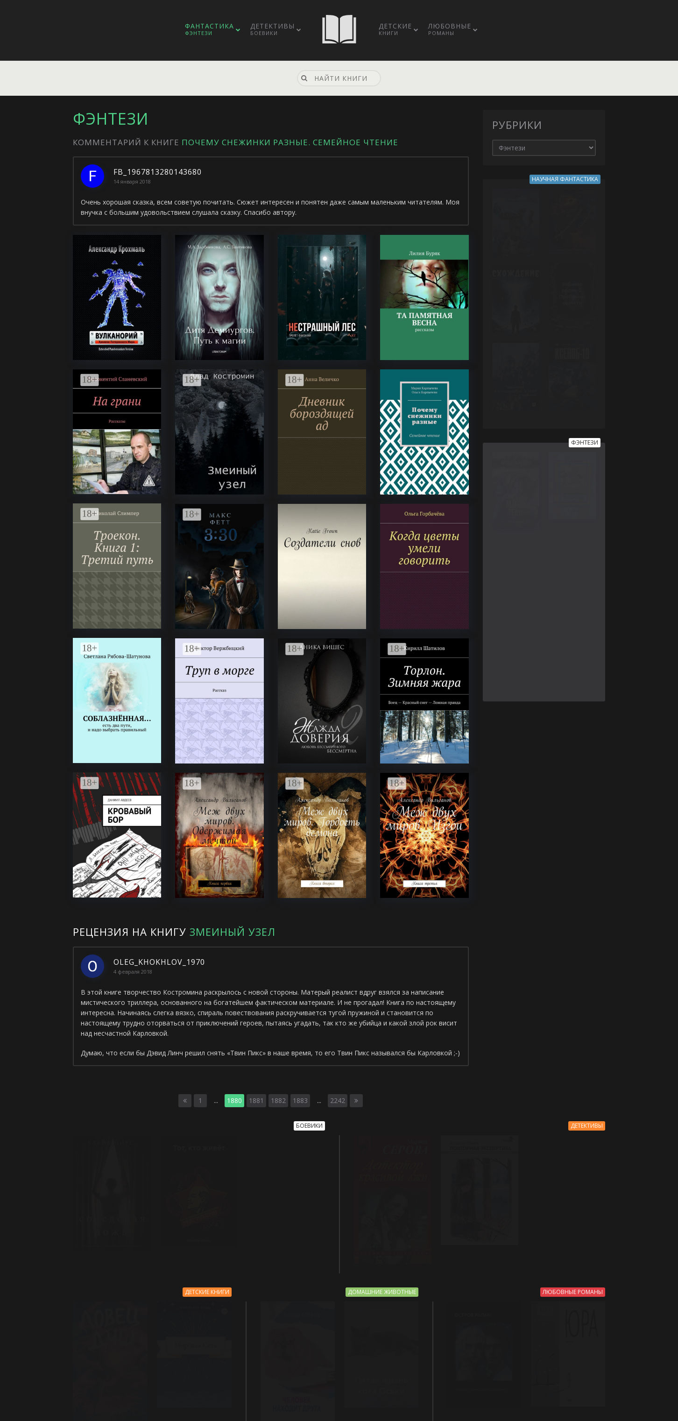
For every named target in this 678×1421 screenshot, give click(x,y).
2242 (337, 1100)
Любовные (449, 28)
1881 (256, 1100)
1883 (300, 1100)
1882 (278, 1100)
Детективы (272, 28)
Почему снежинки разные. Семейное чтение (290, 142)
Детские (395, 28)
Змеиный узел (232, 932)
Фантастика (209, 28)
